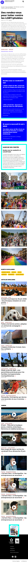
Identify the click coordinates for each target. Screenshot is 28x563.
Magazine (12, 548)
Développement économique (11, 395)
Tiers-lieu (2, 345)
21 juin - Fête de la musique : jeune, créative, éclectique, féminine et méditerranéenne (12, 427)
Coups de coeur (3, 447)
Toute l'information (14, 552)
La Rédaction (24, 561)
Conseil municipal (4, 297)
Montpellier (11, 49)
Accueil (2, 6)
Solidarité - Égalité (4, 49)
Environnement (11, 274)
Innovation (3, 395)
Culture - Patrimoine (19, 274)
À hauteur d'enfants (4, 368)
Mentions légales (16, 561)
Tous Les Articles (9, 6)
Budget (9, 297)
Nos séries (12, 550)
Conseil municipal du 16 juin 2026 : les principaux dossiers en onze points (14, 301)
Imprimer (10, 20)
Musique (2, 423)
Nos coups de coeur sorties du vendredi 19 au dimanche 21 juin (13, 450)
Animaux (2, 322)
